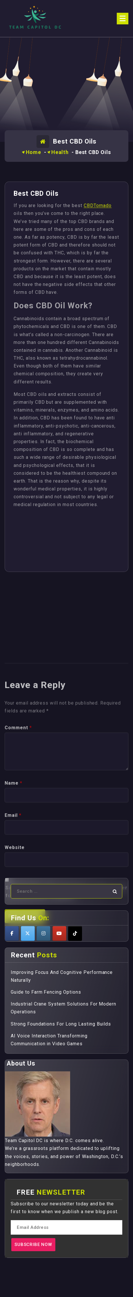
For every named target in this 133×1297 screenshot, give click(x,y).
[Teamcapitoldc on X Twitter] (28, 933)
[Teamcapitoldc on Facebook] (12, 933)
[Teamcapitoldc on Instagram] (43, 933)
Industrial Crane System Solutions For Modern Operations (63, 1008)
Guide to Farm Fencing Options (46, 992)
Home (33, 152)
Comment (18, 829)
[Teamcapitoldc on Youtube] (59, 933)
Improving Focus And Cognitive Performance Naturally (62, 976)
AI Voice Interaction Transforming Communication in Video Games (49, 1039)
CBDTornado (98, 205)
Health (60, 152)
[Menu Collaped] (122, 18)
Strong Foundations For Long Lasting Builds (61, 1024)
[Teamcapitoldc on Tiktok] (75, 933)
